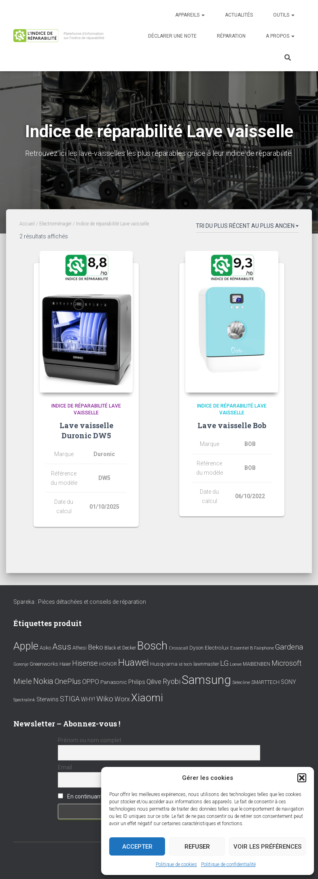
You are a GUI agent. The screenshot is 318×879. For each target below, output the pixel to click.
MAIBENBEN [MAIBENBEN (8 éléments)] (256, 664)
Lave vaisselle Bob (231, 425)
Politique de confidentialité (228, 864)
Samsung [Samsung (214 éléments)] (206, 680)
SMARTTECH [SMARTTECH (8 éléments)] (265, 682)
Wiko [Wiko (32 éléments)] (104, 698)
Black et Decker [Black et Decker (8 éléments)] (120, 648)
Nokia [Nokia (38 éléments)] (43, 681)
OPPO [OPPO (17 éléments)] (90, 682)
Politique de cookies (176, 864)
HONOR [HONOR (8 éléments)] (108, 664)
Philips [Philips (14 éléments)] (136, 682)
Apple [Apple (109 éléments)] (25, 646)
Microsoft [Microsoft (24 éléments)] (286, 663)
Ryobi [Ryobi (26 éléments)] (171, 681)
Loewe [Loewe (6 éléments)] (236, 664)
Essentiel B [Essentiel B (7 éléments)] (241, 648)
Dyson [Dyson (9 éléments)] (196, 648)
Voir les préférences (267, 846)
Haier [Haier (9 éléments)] (65, 664)
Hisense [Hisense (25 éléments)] (85, 663)
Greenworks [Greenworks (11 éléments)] (44, 663)
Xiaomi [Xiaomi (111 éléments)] (147, 698)
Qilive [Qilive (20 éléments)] (153, 682)
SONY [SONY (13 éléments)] (288, 682)
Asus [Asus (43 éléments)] (61, 647)
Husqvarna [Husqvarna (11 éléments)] (164, 663)
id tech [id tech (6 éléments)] (185, 664)
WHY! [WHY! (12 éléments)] (88, 699)
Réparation (231, 36)
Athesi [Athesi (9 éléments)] (79, 648)
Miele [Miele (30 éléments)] (22, 681)
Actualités (239, 15)
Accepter (137, 846)
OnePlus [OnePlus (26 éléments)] (68, 681)
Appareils (190, 15)
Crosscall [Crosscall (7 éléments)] (178, 648)
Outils (284, 15)
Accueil (27, 224)
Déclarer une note (172, 36)
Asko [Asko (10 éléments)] (45, 648)
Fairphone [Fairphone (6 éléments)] (264, 648)
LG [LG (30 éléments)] (224, 663)
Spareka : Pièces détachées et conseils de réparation (79, 602)
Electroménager (55, 224)
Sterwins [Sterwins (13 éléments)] (47, 699)
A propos (280, 36)
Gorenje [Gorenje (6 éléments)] (20, 664)
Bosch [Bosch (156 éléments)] (152, 645)
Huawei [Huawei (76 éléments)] (133, 662)
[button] (302, 778)
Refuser (197, 846)
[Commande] (247, 227)
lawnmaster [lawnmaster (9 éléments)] (206, 664)
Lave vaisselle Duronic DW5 (86, 430)
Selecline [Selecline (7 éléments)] (241, 682)
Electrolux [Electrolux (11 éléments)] (217, 647)
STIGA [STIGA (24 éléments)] (70, 699)
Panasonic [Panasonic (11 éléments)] (113, 682)
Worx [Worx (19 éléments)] (122, 699)
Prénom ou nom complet (89, 740)
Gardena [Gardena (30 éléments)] (289, 647)
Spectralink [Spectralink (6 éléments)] (24, 700)
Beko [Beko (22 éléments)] (95, 647)
